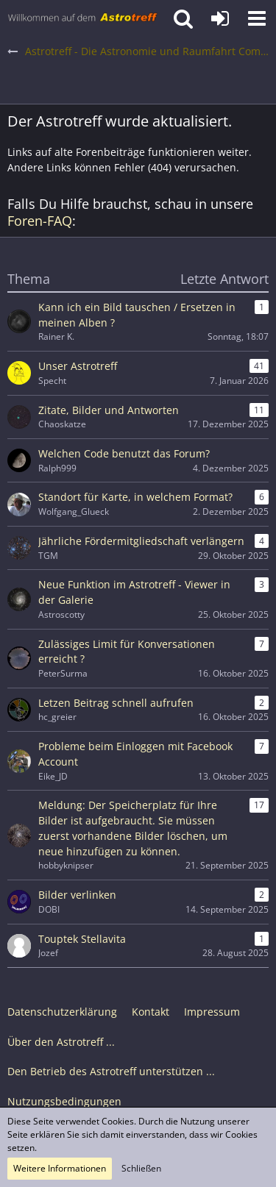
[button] (257, 18)
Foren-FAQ (39, 220)
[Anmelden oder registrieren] (220, 18)
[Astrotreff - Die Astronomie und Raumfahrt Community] (82, 18)
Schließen (141, 1168)
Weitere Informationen (59, 1168)
